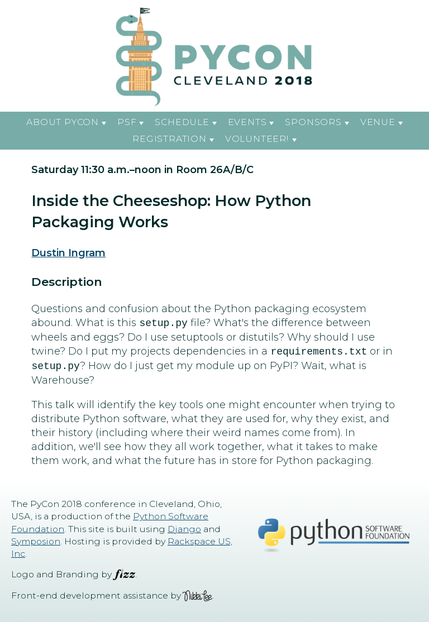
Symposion (35, 541)
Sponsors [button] (313, 122)
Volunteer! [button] (257, 138)
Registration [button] (169, 138)
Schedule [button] (182, 122)
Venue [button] (377, 122)
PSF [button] (126, 122)
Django (184, 529)
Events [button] (247, 122)
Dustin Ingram (68, 253)
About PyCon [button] (62, 122)
